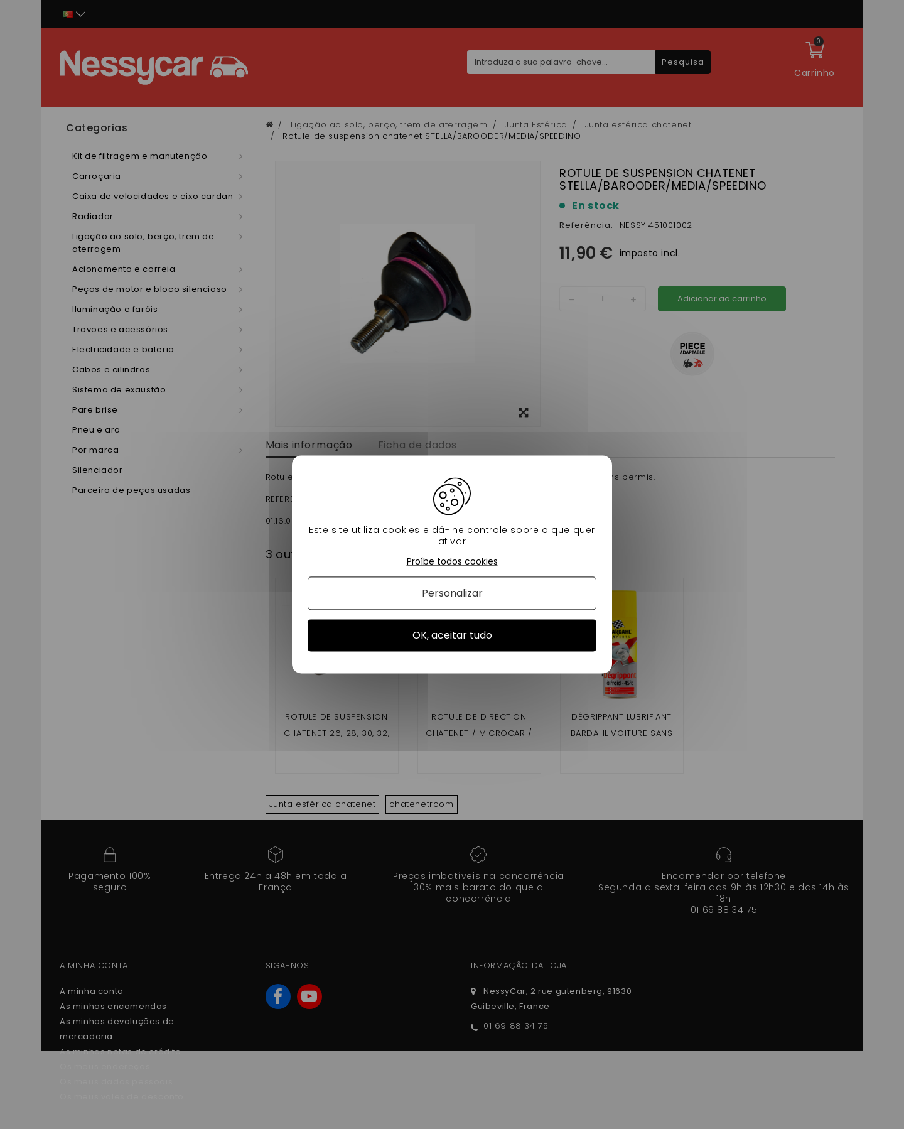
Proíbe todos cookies (452, 561)
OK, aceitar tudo (452, 635)
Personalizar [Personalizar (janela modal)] (452, 593)
